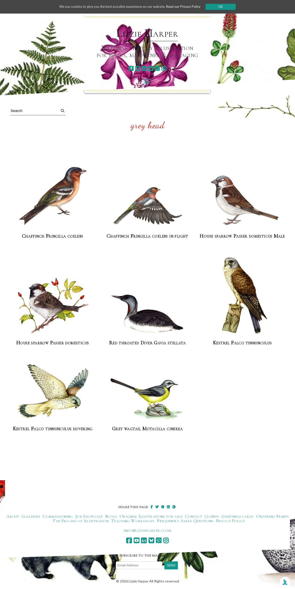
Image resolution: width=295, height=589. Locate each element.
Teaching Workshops (132, 521)
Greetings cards (237, 516)
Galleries (31, 516)
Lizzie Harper (147, 33)
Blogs (111, 516)
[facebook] (131, 68)
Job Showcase (89, 516)
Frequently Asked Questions (185, 521)
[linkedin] (144, 68)
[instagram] (163, 68)
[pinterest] (157, 68)
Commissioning (58, 516)
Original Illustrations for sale (151, 516)
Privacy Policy (230, 521)
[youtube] (137, 68)
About (12, 516)
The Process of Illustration (81, 521)
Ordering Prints (272, 516)
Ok (226, 7)
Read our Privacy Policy (188, 7)
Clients (212, 516)
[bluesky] (150, 68)
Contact (193, 516)
